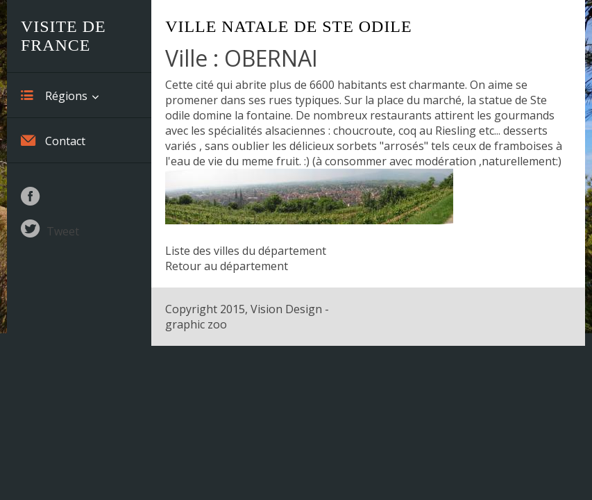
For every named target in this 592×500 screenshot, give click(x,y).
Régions (54, 95)
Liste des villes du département (245, 250)
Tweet (62, 231)
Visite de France (63, 35)
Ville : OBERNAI (241, 58)
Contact (53, 140)
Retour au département (226, 266)
